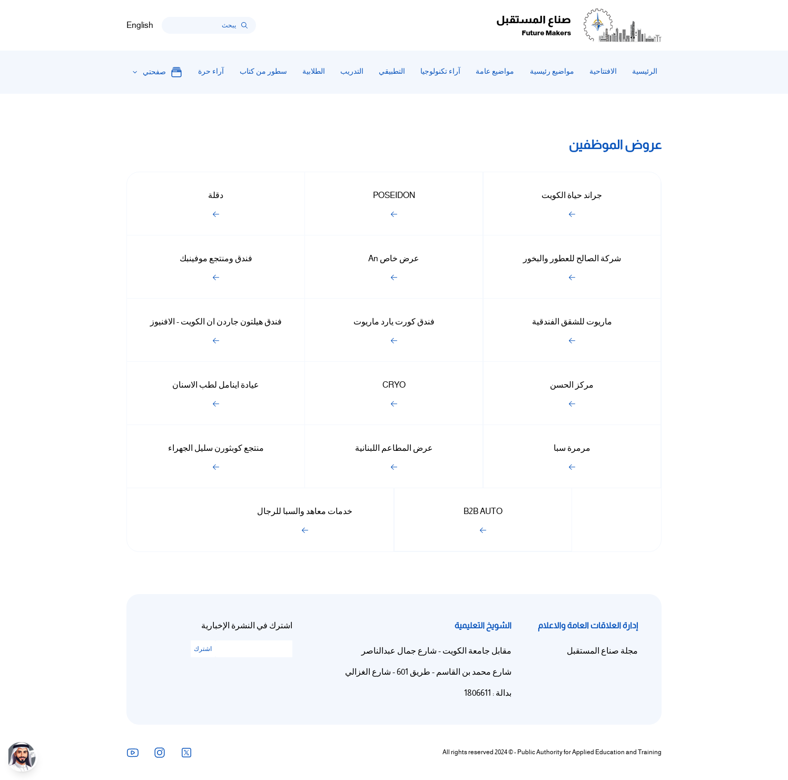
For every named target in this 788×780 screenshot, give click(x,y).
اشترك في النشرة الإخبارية (246, 625)
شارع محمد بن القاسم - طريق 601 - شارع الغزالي (428, 672)
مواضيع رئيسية (552, 71)
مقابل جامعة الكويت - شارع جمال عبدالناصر (436, 651)
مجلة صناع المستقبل (602, 651)
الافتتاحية (603, 71)
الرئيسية (644, 71)
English (139, 25)
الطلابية (313, 71)
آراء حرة (211, 71)
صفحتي (163, 72)
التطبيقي (392, 71)
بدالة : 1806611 (487, 693)
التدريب (351, 71)
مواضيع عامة (495, 71)
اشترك (203, 649)
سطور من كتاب (263, 71)
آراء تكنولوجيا (440, 71)
